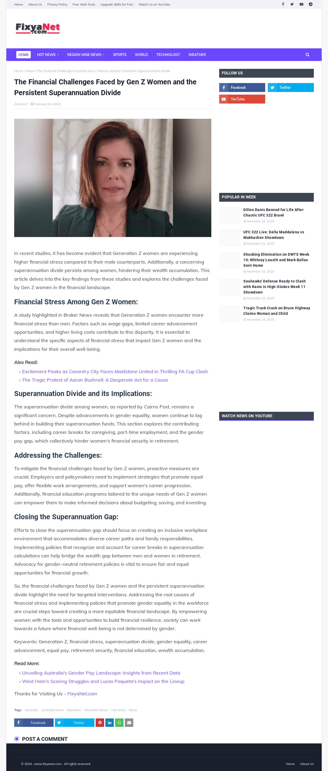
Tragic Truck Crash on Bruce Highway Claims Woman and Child (276, 311)
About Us (35, 4)
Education (74, 710)
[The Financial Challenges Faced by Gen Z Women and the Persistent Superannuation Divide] (112, 179)
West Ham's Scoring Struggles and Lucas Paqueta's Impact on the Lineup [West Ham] (103, 681)
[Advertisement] (218, 28)
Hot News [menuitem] (46, 55)
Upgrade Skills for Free (116, 4)
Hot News (118, 710)
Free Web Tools (84, 4)
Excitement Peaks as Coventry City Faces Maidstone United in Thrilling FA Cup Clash (115, 371)
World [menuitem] (141, 55)
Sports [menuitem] (119, 55)
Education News (96, 710)
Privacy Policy (57, 4)
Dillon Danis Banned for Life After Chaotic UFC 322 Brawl (273, 212)
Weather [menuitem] (197, 55)
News (30, 71)
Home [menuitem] (23, 55)
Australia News (52, 710)
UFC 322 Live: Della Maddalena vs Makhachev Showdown (273, 235)
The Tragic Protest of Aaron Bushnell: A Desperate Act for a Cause (95, 380)
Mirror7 (23, 104)
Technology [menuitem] (168, 55)
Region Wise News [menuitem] (84, 55)
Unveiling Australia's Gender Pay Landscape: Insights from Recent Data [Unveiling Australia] (101, 673)
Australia (31, 710)
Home (18, 4)
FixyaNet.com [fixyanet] (82, 694)
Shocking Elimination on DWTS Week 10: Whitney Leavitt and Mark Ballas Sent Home (276, 260)
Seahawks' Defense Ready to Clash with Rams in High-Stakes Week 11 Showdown (274, 286)
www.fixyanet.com (48, 764)
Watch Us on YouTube (154, 4)
